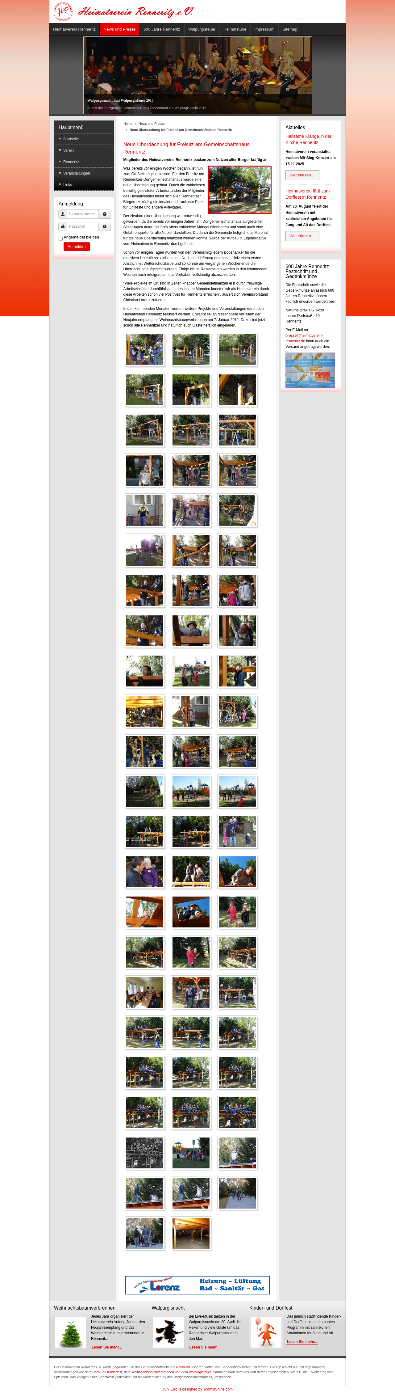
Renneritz (183, 1367)
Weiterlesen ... (302, 175)
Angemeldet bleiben (81, 237)
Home (127, 123)
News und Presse (152, 123)
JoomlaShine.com (218, 1389)
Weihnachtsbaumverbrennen (152, 1372)
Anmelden (77, 246)
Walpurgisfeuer (200, 1372)
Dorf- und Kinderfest (107, 1372)
